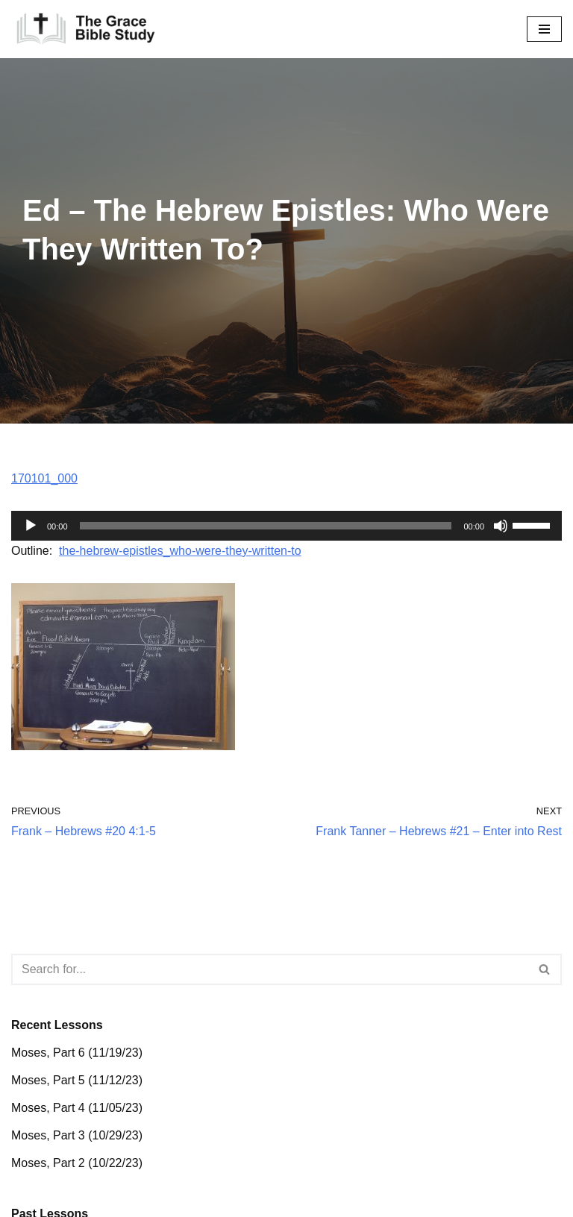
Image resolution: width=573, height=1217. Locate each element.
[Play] (30, 525)
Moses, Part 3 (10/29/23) (77, 1135)
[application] (286, 526)
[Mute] (500, 525)
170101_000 (44, 478)
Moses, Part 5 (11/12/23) (77, 1080)
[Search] (269, 969)
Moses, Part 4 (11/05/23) (77, 1107)
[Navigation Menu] (544, 29)
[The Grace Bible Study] (85, 29)
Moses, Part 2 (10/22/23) (77, 1163)
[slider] (266, 525)
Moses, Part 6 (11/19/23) (77, 1052)
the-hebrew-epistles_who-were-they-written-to (180, 550)
